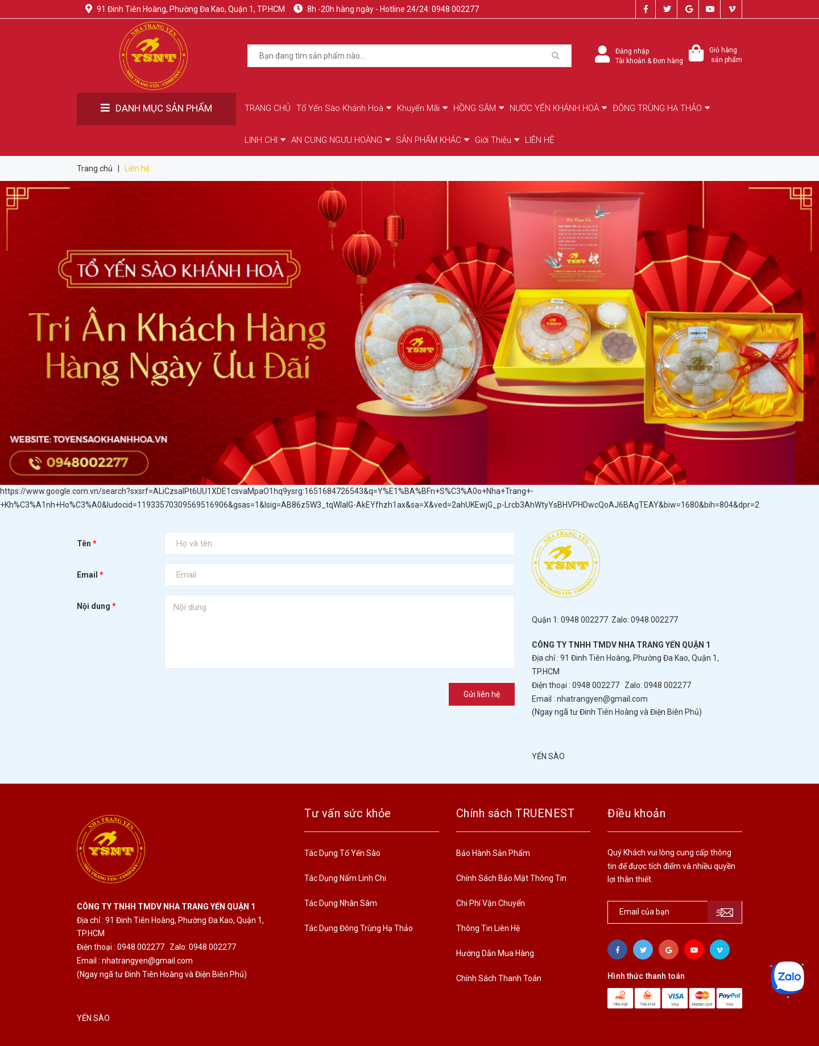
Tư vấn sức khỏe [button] (347, 813)
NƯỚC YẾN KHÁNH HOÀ (558, 108)
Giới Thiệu (497, 140)
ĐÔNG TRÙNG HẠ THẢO (661, 108)
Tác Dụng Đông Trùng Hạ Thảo (358, 928)
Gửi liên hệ (482, 694)
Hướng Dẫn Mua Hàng (495, 953)
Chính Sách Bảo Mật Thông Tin (511, 878)
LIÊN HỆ (540, 140)
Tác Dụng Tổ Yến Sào (342, 853)
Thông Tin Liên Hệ (488, 928)
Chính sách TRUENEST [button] (515, 813)
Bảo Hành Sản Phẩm (493, 853)
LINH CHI (265, 140)
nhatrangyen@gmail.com (602, 698)
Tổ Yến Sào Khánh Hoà (343, 108)
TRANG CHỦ (268, 108)
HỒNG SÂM (478, 108)
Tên (87, 543)
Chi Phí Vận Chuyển (490, 903)
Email (90, 574)
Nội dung (96, 606)
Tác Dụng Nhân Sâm (340, 903)
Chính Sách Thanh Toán (498, 978)
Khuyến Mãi (422, 108)
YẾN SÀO (548, 756)
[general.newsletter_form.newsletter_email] (674, 912)
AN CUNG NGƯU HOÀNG (340, 140)
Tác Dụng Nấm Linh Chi (345, 878)
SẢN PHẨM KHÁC (432, 140)
